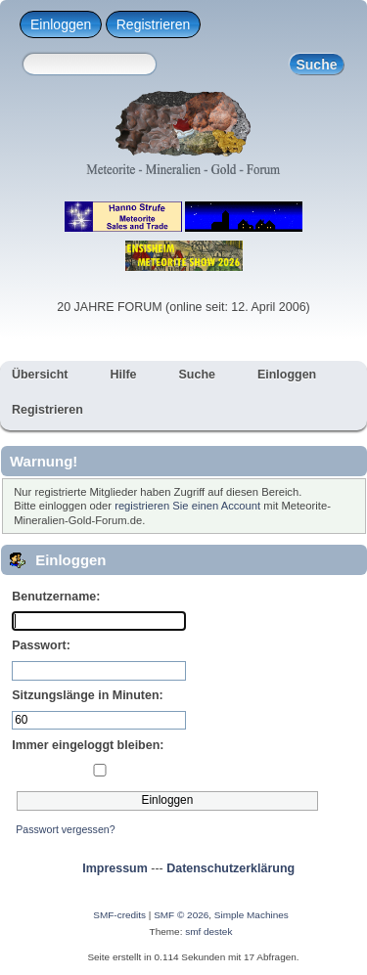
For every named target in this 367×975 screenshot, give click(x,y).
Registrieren (153, 24)
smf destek (208, 931)
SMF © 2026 (181, 914)
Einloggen (60, 24)
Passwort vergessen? (65, 829)
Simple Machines (251, 914)
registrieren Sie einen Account (187, 505)
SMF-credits (119, 914)
